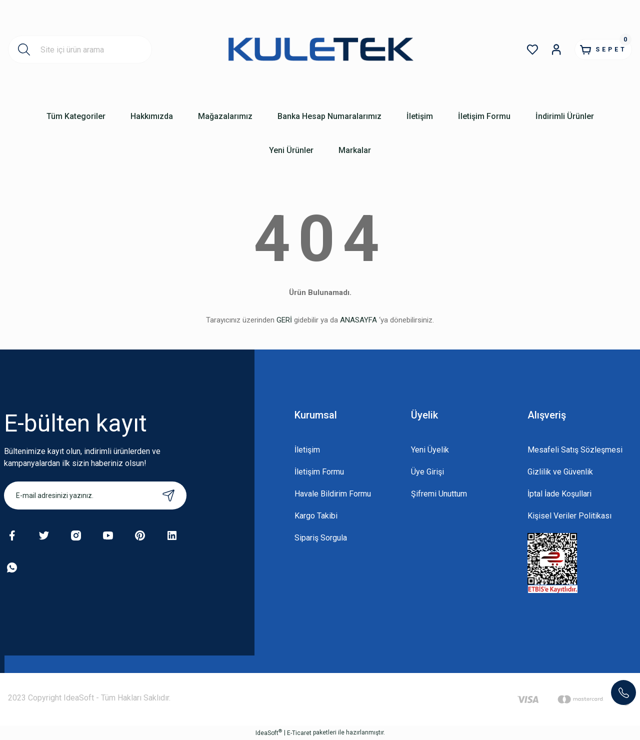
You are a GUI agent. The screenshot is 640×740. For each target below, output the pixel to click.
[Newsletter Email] (95, 496)
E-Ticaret (299, 733)
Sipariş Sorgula (320, 537)
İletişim (307, 449)
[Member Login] (538, 50)
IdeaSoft (269, 732)
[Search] (80, 50)
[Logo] (320, 49)
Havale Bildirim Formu (332, 493)
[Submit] (168, 496)
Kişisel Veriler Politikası (570, 515)
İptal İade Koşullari (560, 493)
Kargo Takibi (316, 515)
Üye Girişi (427, 471)
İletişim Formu (319, 471)
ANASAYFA (358, 320)
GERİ (284, 320)
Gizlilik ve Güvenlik (560, 471)
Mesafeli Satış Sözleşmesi (575, 449)
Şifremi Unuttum (439, 493)
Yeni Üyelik (430, 449)
